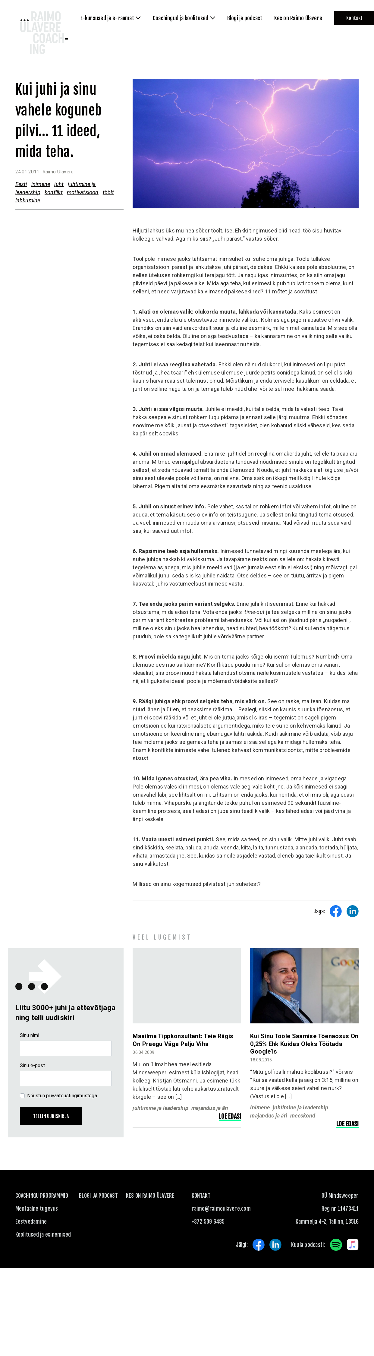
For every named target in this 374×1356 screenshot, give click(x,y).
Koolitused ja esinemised (43, 1234)
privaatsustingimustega (71, 1095)
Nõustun (62, 1095)
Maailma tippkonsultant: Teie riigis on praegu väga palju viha (183, 1039)
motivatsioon (83, 192)
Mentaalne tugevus (36, 1208)
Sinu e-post (32, 1065)
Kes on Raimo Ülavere (150, 1195)
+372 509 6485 (208, 1221)
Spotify (336, 1245)
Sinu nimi (29, 1035)
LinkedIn (275, 1245)
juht (59, 184)
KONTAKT (201, 1195)
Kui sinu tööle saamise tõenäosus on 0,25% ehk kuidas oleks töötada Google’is (304, 1043)
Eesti (21, 184)
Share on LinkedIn (353, 911)
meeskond (302, 1115)
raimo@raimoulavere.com (221, 1208)
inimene (40, 184)
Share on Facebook (336, 911)
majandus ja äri (209, 1108)
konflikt (54, 192)
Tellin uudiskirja (51, 1116)
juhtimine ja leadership (160, 1108)
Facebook (259, 1245)
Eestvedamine (31, 1221)
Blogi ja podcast (98, 1195)
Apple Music (353, 1245)
